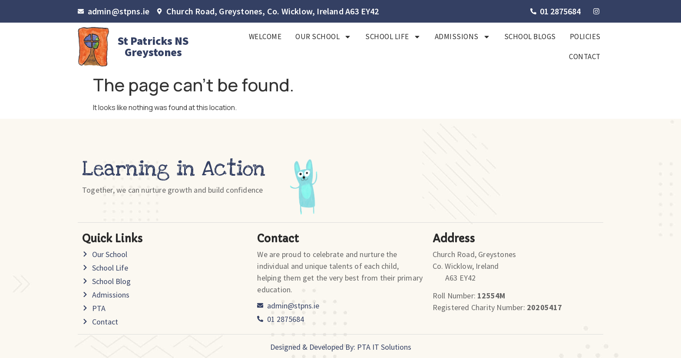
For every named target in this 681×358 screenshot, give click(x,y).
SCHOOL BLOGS (530, 36)
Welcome (265, 36)
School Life (393, 37)
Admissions (462, 37)
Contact (585, 56)
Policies (585, 36)
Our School (323, 37)
